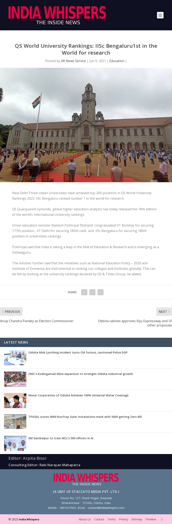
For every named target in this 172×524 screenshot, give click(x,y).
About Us (85, 519)
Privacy (123, 519)
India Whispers (29, 519)
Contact (99, 519)
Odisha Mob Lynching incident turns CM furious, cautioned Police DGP (77, 352)
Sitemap (136, 519)
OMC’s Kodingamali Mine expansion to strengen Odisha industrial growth (80, 374)
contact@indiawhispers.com (106, 508)
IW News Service (73, 61)
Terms (111, 519)
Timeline (150, 519)
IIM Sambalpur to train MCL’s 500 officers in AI (60, 438)
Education (116, 61)
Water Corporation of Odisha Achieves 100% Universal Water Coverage (78, 395)
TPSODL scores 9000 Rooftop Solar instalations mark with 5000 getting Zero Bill (85, 417)
